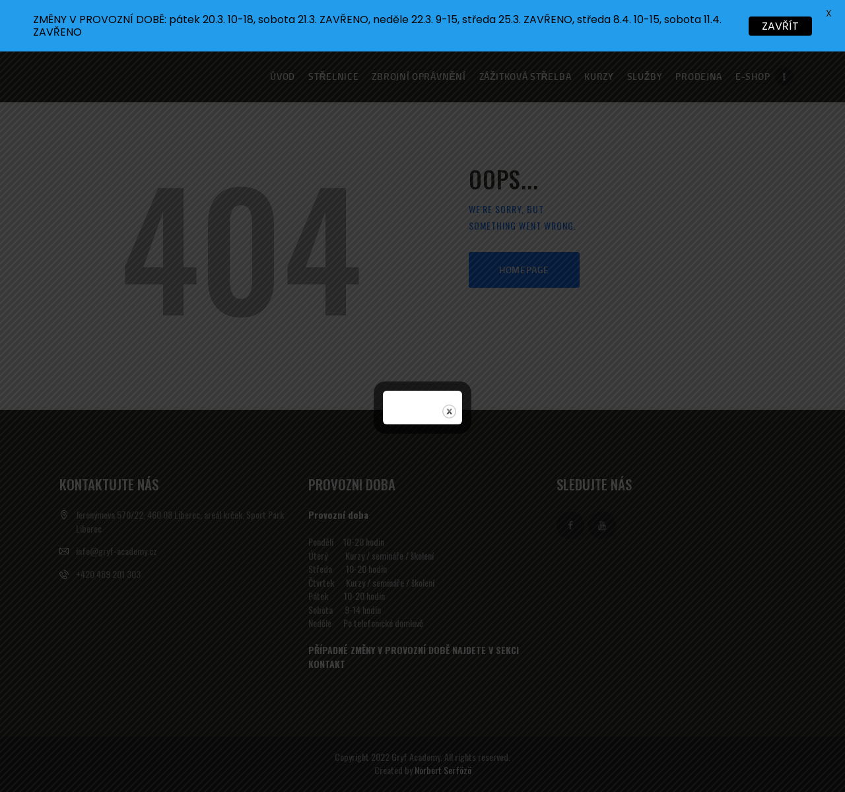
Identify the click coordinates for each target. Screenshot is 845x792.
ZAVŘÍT (780, 26)
